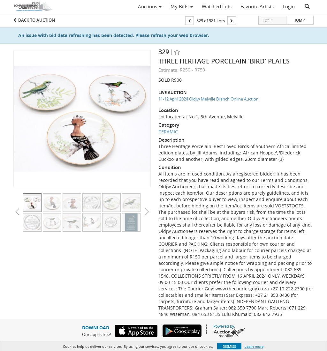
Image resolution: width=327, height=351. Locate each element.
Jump (300, 20)
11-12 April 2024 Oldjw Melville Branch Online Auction (208, 99)
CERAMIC (168, 132)
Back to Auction (36, 20)
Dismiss (229, 346)
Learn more (254, 346)
